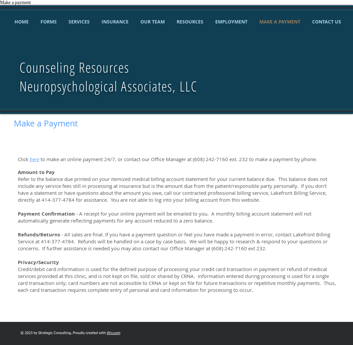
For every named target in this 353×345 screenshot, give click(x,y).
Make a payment (15, 2)
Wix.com (113, 333)
